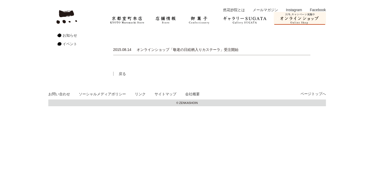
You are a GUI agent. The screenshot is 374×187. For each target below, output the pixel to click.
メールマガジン (265, 10)
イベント (70, 44)
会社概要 (192, 94)
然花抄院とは (234, 10)
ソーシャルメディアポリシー (102, 94)
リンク (140, 94)
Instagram (294, 10)
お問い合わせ (59, 94)
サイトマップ (165, 94)
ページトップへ (313, 94)
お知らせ (70, 35)
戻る (122, 74)
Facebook (318, 10)
